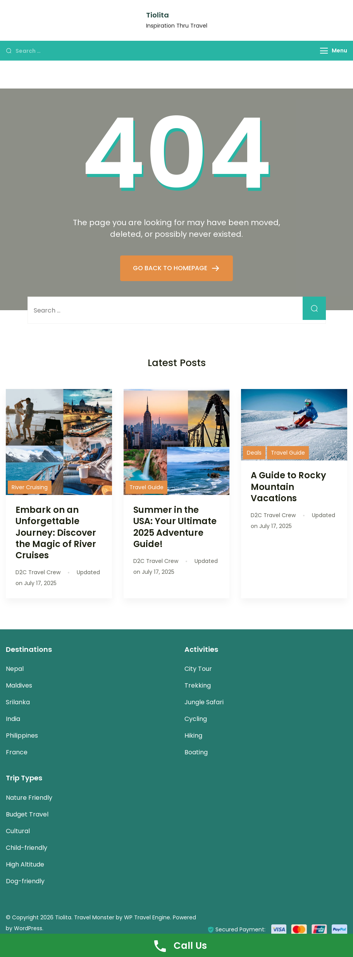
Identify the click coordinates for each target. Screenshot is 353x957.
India (13, 718)
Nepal (15, 668)
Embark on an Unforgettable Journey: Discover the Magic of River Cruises (55, 532)
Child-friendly (26, 847)
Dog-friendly (25, 881)
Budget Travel (27, 814)
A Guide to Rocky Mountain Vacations (288, 486)
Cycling (195, 718)
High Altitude (25, 864)
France (17, 752)
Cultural (18, 831)
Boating (196, 752)
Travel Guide (146, 487)
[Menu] (324, 51)
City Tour (198, 668)
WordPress (28, 928)
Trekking (197, 685)
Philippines (22, 735)
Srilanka (18, 702)
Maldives (19, 685)
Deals (254, 453)
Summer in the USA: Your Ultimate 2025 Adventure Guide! (175, 527)
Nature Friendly (29, 797)
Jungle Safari (204, 702)
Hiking (193, 735)
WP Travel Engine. (147, 917)
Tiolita (157, 15)
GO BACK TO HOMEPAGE (171, 268)
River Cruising (30, 487)
